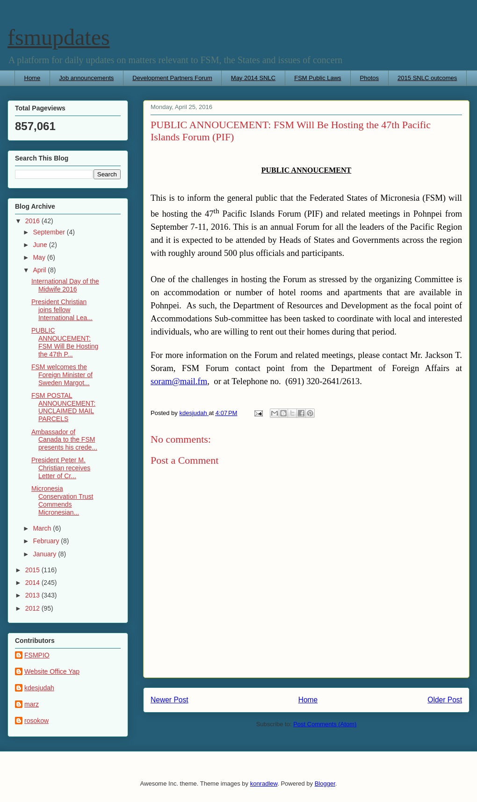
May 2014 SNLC (253, 77)
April (40, 270)
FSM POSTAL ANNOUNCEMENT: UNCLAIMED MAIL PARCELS (63, 407)
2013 (33, 595)
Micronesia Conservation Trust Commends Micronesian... (62, 500)
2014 (33, 582)
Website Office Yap (52, 671)
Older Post (444, 700)
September (49, 232)
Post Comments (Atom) (324, 724)
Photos (369, 77)
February (47, 541)
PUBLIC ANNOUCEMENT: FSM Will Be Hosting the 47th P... (64, 342)
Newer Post (169, 700)
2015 (33, 570)
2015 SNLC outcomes (427, 77)
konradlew (264, 783)
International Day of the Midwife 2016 (65, 285)
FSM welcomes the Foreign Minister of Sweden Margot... (62, 374)
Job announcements (86, 77)
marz (31, 704)
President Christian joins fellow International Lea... (62, 309)
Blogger (325, 783)
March (43, 528)
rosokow (36, 720)
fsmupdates (58, 37)
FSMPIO (37, 655)
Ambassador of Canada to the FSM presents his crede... (64, 440)
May (40, 257)
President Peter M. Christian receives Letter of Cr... (60, 468)
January (45, 554)
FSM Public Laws (317, 77)
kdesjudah (39, 688)
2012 (33, 608)
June (41, 244)
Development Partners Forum (172, 77)
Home (32, 77)
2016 (33, 221)
